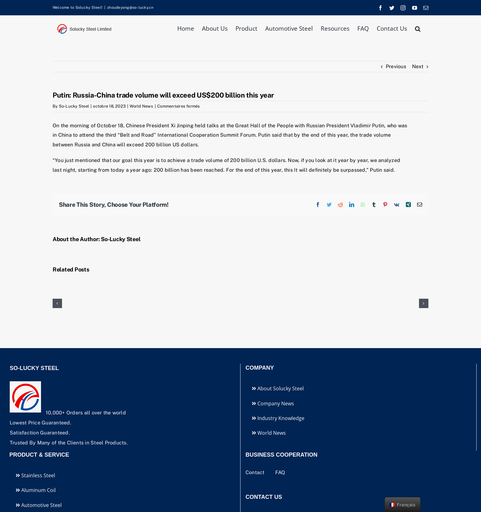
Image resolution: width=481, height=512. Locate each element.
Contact (256, 472)
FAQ (280, 472)
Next (417, 66)
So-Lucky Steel (74, 106)
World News (141, 106)
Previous (396, 66)
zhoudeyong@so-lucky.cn (130, 7)
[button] (418, 28)
